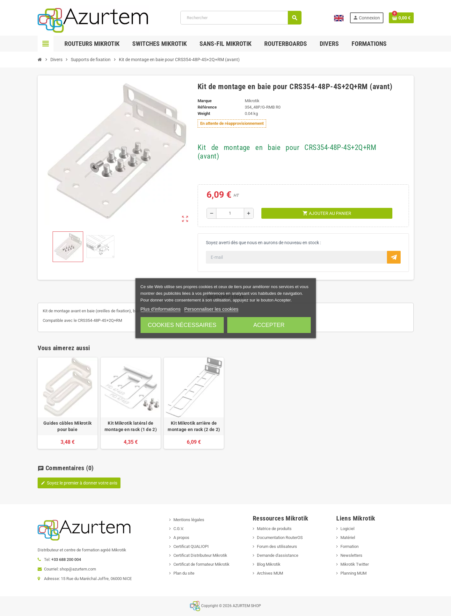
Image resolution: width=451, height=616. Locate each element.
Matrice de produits (274, 528)
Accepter (269, 325)
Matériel (347, 537)
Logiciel (347, 528)
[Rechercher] (240, 18)
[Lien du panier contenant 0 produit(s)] (401, 17)
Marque (205, 100)
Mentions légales (188, 519)
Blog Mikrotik (268, 564)
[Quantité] (230, 213)
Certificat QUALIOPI (191, 546)
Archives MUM (270, 573)
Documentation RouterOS (280, 537)
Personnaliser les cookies (211, 309)
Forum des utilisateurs (277, 546)
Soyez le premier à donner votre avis (79, 482)
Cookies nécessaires (182, 325)
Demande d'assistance (277, 555)
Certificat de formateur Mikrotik (201, 564)
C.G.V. (178, 528)
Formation (349, 546)
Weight (204, 113)
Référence (207, 107)
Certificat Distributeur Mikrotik (200, 555)
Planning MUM (353, 573)
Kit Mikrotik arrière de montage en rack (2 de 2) (194, 426)
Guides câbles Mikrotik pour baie (67, 426)
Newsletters (351, 555)
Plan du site (183, 573)
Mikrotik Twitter (354, 564)
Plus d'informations (161, 309)
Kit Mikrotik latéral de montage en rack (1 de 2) (131, 426)
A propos (181, 537)
